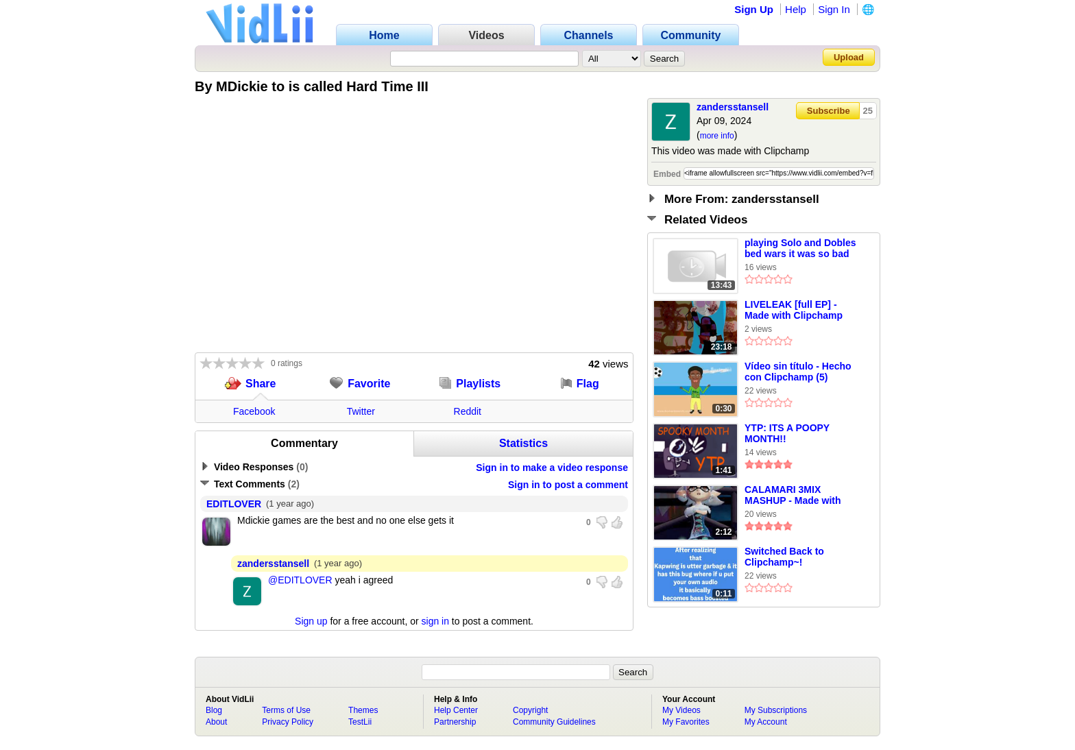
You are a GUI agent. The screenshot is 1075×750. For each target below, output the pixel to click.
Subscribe (828, 111)
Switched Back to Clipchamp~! (784, 557)
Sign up (311, 621)
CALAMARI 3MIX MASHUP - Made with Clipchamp (793, 495)
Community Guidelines (554, 722)
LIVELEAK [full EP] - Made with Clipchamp (794, 310)
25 (868, 111)
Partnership (455, 722)
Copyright (530, 710)
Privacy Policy (287, 722)
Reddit (467, 411)
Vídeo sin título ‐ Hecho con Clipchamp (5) (798, 372)
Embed (667, 174)
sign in (435, 621)
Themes (363, 710)
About (216, 722)
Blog (214, 710)
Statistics (523, 443)
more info (717, 136)
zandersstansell (733, 106)
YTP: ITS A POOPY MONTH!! (787, 433)
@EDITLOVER (300, 579)
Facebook (254, 411)
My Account (766, 722)
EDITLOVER (233, 503)
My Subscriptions (776, 710)
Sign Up (753, 9)
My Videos (681, 710)
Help (795, 9)
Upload (849, 57)
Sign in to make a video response (552, 467)
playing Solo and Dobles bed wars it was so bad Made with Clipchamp (800, 249)
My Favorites (686, 722)
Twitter (361, 411)
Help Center (456, 710)
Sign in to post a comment (568, 484)
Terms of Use (286, 710)
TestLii (360, 722)
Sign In (834, 9)
